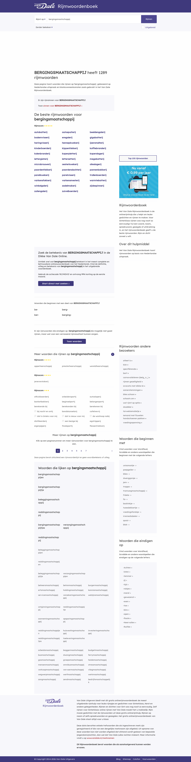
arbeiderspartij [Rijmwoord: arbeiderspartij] (69, 396)
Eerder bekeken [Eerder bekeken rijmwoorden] (43, 27)
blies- (125, 474)
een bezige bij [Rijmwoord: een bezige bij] (71, 421)
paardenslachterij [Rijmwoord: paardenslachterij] (71, 169)
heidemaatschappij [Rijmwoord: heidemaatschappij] (97, 660)
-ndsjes (126, 588)
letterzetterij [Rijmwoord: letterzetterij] (69, 159)
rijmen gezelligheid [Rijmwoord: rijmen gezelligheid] (132, 381)
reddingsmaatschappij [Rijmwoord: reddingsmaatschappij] (49, 514)
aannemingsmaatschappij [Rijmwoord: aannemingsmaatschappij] (49, 620)
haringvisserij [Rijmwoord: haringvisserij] (41, 142)
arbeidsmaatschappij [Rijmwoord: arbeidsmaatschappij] (48, 650)
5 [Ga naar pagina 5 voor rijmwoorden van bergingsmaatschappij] (76, 451)
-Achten (127, 567)
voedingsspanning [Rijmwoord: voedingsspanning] (132, 422)
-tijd (125, 584)
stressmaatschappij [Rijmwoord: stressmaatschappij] (97, 664)
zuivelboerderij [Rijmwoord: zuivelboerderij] (70, 191)
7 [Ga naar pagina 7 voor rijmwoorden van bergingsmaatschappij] (86, 451)
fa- (124, 499)
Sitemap (127, 759)
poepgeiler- (128, 469)
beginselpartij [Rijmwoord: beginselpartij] (68, 401)
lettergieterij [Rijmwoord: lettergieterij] (41, 159)
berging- (66, 315)
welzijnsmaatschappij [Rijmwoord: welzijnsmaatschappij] (98, 595)
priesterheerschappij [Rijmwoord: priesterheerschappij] (71, 366)
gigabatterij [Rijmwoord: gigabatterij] (96, 137)
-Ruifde (126, 627)
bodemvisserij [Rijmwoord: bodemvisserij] (41, 137)
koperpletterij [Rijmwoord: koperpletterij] (69, 153)
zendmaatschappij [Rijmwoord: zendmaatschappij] (72, 679)
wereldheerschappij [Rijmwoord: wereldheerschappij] (99, 366)
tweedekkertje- (130, 507)
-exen (125, 601)
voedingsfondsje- (131, 512)
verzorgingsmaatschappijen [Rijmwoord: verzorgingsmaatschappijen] (74, 575)
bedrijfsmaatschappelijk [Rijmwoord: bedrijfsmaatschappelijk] (99, 681)
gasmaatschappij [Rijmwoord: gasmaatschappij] (46, 660)
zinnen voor (62, 106)
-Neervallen (129, 622)
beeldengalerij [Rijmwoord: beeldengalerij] (97, 132)
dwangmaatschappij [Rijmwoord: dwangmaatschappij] (73, 655)
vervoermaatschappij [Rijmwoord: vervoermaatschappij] (73, 669)
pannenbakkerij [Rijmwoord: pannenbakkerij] (98, 169)
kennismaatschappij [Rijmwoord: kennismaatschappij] (97, 590)
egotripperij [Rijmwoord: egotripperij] (95, 421)
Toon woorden (74, 341)
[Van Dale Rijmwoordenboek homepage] (46, 6)
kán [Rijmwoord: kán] (125, 364)
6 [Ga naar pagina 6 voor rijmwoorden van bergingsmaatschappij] (81, 451)
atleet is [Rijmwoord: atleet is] (127, 360)
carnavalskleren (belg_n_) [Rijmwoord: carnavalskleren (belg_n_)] (135, 377)
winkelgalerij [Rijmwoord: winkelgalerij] (41, 185)
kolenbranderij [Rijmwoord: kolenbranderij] (42, 153)
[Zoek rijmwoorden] (61, 19)
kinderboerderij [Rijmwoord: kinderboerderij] (42, 148)
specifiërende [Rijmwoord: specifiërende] (129, 369)
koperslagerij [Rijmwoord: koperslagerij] (97, 153)
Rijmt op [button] (40, 19)
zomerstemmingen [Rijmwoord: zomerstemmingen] (132, 390)
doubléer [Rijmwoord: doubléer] (127, 407)
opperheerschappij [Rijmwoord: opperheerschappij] (43, 366)
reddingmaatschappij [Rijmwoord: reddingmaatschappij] (48, 539)
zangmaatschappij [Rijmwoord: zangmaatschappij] (47, 679)
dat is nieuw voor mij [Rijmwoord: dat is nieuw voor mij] (75, 416)
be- (36, 309)
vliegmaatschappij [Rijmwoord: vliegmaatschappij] (97, 669)
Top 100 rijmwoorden (138, 158)
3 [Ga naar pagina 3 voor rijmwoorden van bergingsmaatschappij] (67, 451)
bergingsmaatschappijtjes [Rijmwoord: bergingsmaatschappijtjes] (49, 526)
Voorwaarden (149, 759)
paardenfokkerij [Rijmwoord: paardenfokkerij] (43, 169)
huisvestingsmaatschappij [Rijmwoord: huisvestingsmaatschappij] (74, 632)
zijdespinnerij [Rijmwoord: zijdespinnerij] (97, 185)
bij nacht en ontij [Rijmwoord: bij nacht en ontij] (45, 411)
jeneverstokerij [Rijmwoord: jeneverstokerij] (41, 381)
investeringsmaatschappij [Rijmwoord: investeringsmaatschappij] (98, 632)
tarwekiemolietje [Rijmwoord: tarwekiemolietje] (131, 411)
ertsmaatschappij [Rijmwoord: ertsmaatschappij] (46, 590)
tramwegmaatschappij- (134, 491)
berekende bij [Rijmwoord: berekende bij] (40, 406)
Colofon (136, 759)
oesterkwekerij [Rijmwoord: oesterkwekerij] (70, 164)
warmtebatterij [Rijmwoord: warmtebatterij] (98, 180)
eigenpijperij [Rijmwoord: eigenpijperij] (40, 426)
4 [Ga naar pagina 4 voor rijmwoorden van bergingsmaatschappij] (72, 451)
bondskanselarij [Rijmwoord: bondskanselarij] (69, 411)
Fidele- (126, 495)
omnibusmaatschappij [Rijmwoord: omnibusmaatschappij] (73, 664)
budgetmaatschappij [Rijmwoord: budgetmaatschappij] (98, 650)
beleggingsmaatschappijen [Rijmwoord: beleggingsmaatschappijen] (49, 551)
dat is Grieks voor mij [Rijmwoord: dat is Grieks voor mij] (47, 416)
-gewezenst (128, 597)
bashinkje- (128, 503)
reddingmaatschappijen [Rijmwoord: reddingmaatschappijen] (49, 632)
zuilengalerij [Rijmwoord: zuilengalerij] (40, 191)
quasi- (126, 520)
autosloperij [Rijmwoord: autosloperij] (95, 396)
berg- (65, 309)
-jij (124, 580)
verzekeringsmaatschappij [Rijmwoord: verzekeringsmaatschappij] (74, 596)
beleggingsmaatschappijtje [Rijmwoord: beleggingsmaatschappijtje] (49, 575)
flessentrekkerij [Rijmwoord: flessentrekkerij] (97, 426)
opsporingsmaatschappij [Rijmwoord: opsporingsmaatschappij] (73, 620)
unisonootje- (129, 465)
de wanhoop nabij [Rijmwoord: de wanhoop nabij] (101, 416)
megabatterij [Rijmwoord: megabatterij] (97, 159)
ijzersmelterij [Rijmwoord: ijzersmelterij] (97, 142)
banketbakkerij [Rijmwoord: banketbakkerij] (41, 401)
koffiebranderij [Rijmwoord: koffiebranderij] (98, 148)
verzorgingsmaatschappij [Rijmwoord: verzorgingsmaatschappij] (74, 526)
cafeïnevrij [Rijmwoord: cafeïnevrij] (95, 411)
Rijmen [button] (149, 19)
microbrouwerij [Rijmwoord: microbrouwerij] (42, 164)
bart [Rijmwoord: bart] (125, 373)
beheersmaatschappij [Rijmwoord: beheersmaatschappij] (48, 585)
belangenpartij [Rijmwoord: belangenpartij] (97, 401)
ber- (36, 315)
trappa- (126, 486)
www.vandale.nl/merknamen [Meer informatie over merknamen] (100, 738)
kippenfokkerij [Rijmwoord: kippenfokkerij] (70, 148)
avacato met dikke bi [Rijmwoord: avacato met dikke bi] (133, 386)
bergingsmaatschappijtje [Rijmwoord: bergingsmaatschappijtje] (49, 488)
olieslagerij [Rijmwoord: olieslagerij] (95, 164)
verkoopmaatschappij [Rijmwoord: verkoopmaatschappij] (48, 669)
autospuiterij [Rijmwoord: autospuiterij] (69, 132)
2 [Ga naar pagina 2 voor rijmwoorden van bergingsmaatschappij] (62, 451)
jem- (125, 482)
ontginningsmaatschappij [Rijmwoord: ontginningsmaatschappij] (49, 608)
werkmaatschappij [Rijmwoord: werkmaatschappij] (97, 674)
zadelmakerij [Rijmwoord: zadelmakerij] (69, 185)
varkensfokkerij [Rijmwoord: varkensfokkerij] (42, 180)
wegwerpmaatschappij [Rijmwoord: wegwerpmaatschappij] (49, 674)
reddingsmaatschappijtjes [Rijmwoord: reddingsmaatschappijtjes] (49, 640)
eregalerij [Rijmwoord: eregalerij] (67, 137)
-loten (126, 572)
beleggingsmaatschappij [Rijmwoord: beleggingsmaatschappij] (48, 501)
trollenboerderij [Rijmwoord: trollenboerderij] (98, 175)
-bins (125, 610)
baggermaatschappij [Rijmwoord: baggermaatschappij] (73, 650)
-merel (126, 593)
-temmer (127, 576)
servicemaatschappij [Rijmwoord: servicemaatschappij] (48, 595)
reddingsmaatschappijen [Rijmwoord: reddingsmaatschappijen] (49, 563)
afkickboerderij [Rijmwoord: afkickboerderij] (41, 396)
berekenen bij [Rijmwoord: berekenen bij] (96, 406)
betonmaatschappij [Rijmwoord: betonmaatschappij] (72, 585)
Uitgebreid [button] (150, 27)
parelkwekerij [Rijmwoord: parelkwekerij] (41, 175)
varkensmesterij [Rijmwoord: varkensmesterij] (70, 180)
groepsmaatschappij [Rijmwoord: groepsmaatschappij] (73, 660)
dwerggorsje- (129, 478)
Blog (118, 759)
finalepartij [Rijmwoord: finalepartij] (67, 426)
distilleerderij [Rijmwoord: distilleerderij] (40, 421)
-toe (125, 605)
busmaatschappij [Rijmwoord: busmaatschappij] (46, 655)
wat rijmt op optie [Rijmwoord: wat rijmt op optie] (131, 403)
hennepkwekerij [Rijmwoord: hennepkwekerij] (70, 142)
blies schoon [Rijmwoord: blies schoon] (129, 394)
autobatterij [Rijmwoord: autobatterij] (40, 132)
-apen (126, 614)
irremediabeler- (130, 516)
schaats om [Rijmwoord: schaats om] (128, 398)
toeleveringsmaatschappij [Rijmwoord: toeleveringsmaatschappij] (74, 640)
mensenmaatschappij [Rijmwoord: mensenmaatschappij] (48, 664)
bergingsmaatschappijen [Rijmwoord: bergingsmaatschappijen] (49, 476)
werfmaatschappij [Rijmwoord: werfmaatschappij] (72, 674)
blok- (125, 524)
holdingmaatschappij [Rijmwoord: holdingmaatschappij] (73, 590)
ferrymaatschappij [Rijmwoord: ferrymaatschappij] (97, 655)
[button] (112, 354)
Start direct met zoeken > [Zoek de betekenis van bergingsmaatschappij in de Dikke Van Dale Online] (56, 283)
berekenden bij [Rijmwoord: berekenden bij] (69, 406)
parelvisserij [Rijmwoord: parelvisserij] (68, 175)
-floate (126, 618)
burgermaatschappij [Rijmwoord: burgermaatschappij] (98, 585)
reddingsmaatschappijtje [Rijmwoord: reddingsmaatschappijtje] (74, 608)
